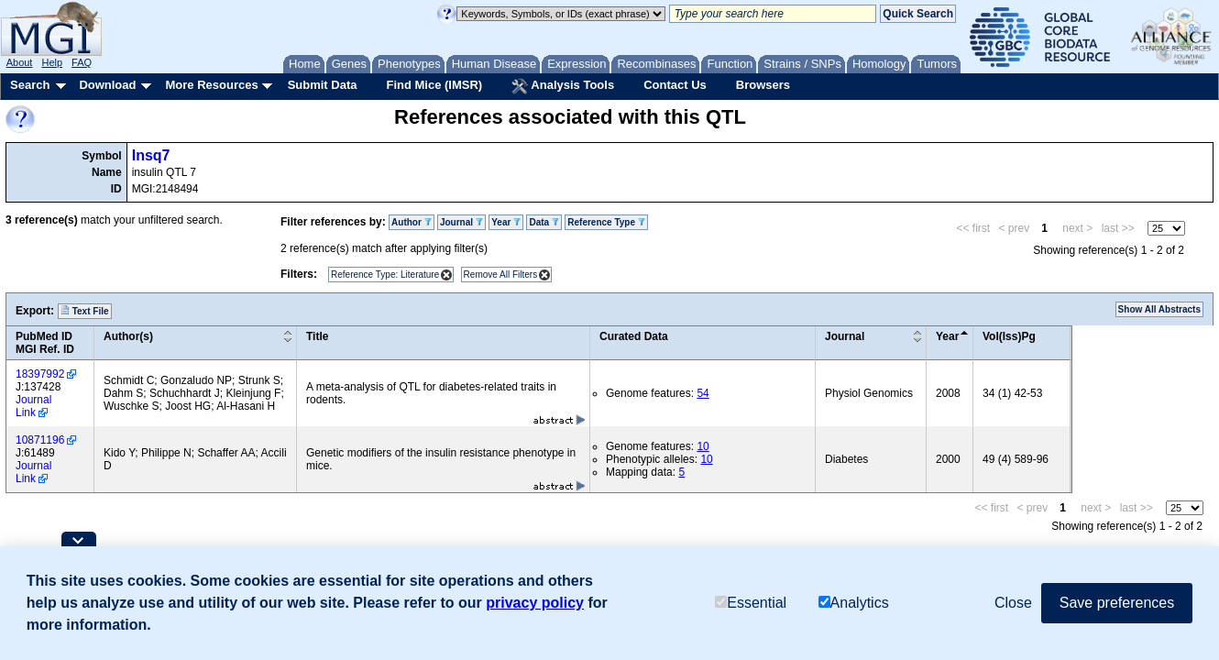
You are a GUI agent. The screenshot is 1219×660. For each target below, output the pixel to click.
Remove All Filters (501, 275)
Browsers (763, 85)
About (19, 62)
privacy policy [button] (535, 602)
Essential (750, 602)
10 (702, 446)
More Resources (211, 85)
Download (107, 85)
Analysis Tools (562, 86)
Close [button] (1013, 602)
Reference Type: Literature (385, 275)
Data (543, 222)
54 (702, 393)
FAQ (81, 62)
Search (29, 85)
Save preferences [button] (1117, 602)
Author (411, 222)
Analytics (853, 602)
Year (506, 222)
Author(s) (128, 336)
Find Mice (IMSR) (434, 85)
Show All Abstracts (1159, 309)
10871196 (40, 440)
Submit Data (322, 85)
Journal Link (33, 406)
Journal (461, 222)
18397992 (40, 374)
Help (51, 62)
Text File (84, 310)
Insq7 (151, 155)
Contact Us (675, 85)
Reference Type (606, 222)
